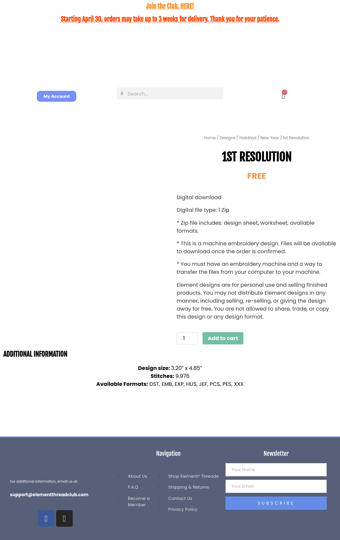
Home (210, 138)
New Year (269, 138)
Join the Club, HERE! (170, 6)
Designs (227, 138)
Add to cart (223, 338)
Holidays (247, 138)
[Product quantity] (187, 338)
